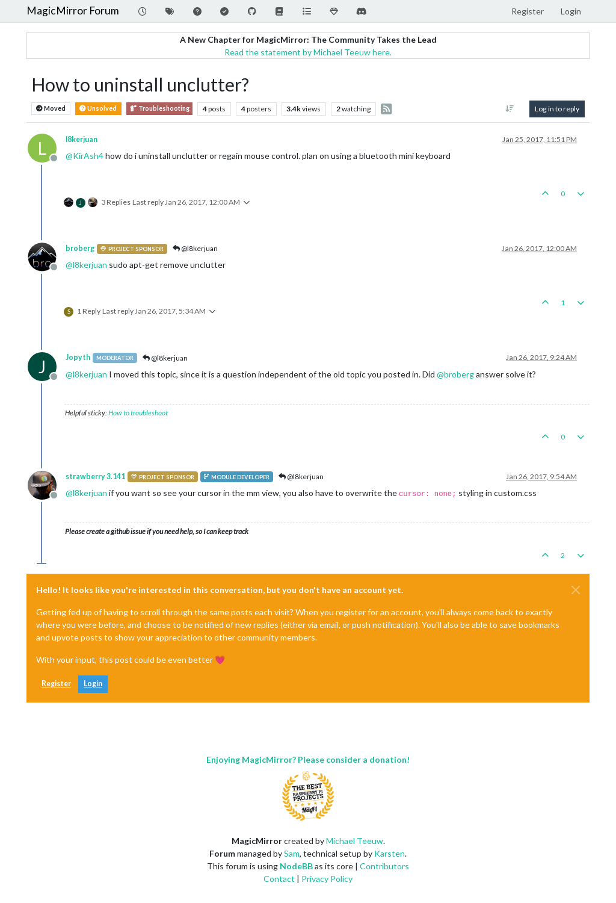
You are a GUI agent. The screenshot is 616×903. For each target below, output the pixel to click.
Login (93, 683)
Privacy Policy (327, 879)
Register (56, 683)
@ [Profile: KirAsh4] (84, 155)
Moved (51, 109)
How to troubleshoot (138, 412)
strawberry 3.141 (95, 476)
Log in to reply (557, 108)
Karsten (389, 853)
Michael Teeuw (354, 841)
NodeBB (296, 866)
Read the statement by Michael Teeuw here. (308, 52)
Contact (279, 879)
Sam (292, 853)
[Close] (576, 590)
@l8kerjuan (195, 248)
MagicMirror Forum (72, 10)
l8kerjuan (81, 139)
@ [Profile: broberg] (455, 374)
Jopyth (78, 357)
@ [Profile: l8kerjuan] (86, 264)
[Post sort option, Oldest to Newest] (510, 109)
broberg (80, 248)
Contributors (384, 866)
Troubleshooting (159, 109)
